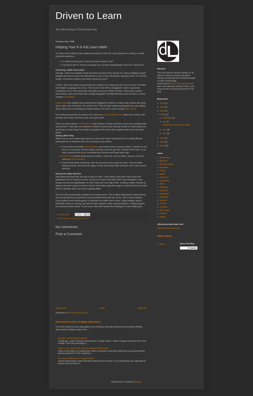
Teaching (163, 207)
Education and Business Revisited (72, 338)
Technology (164, 210)
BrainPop (66, 156)
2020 (162, 114)
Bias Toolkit (130, 109)
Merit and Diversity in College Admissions (78, 322)
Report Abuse (164, 236)
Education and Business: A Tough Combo (75, 358)
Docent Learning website (180, 83)
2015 (162, 146)
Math (79, 218)
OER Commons (77, 159)
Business (163, 161)
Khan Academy (91, 146)
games (162, 174)
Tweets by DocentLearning (168, 228)
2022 (162, 107)
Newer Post (61, 308)
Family (74, 218)
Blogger (138, 382)
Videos (162, 217)
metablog (163, 187)
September (167, 118)
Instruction (164, 177)
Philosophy (164, 194)
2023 (162, 103)
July (164, 121)
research (163, 200)
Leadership (164, 181)
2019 (162, 138)
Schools (85, 218)
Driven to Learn (89, 15)
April (164, 133)
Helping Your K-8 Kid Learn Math (176, 125)
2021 (162, 111)
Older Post (142, 308)
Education (67, 218)
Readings (164, 197)
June (164, 130)
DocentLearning (166, 164)
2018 (162, 142)
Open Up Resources (112, 114)
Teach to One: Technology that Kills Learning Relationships (83, 348)
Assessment (165, 157)
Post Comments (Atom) (77, 313)
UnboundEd (69, 97)
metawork (164, 190)
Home (102, 308)
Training (163, 213)
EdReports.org (85, 123)
